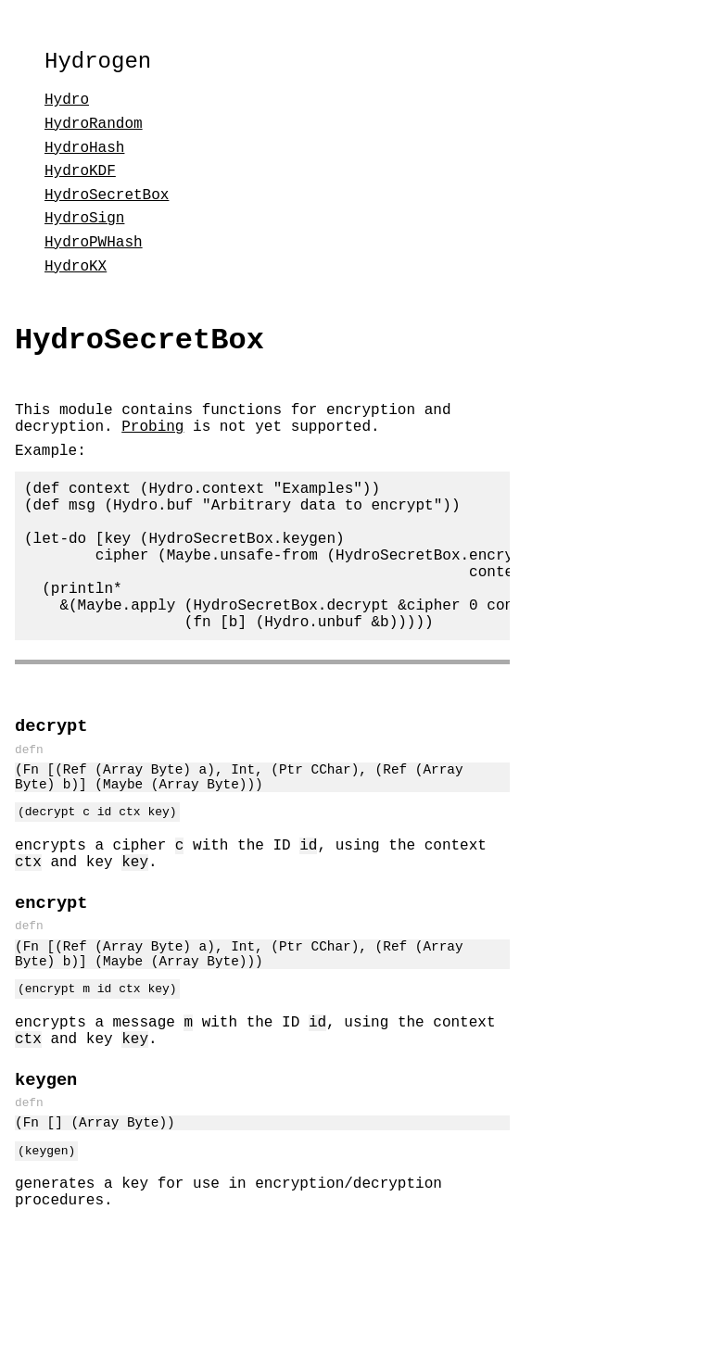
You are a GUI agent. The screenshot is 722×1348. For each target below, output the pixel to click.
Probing (152, 444)
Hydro (66, 105)
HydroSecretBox (106, 201)
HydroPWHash (93, 248)
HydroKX (75, 272)
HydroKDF (80, 177)
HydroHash (84, 154)
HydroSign (84, 224)
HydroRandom (93, 130)
